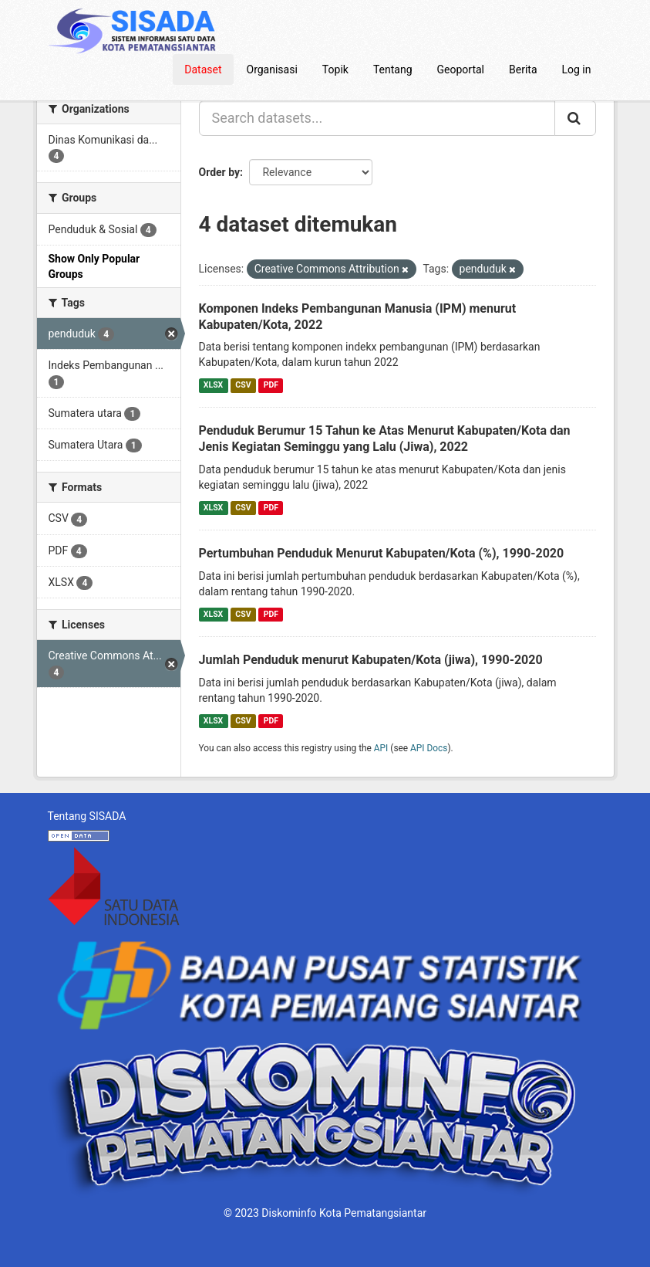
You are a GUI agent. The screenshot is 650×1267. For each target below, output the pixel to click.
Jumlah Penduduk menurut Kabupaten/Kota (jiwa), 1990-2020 (371, 659)
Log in (576, 69)
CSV (243, 385)
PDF (271, 385)
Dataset (202, 69)
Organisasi (272, 69)
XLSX (213, 385)
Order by (220, 172)
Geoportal (460, 69)
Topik (335, 69)
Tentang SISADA (87, 816)
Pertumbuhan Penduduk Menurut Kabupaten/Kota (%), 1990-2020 (381, 553)
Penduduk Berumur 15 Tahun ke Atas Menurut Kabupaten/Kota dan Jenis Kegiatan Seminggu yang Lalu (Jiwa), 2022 (385, 438)
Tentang (393, 69)
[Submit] (575, 118)
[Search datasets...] (377, 118)
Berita (523, 69)
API (381, 748)
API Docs (428, 748)
